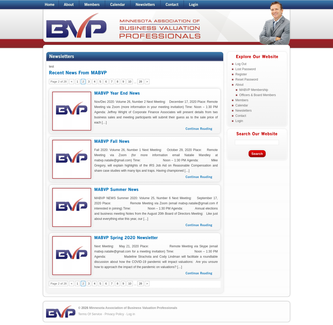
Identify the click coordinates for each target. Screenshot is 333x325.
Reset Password (246, 79)
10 (129, 81)
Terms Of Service (90, 314)
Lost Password (245, 69)
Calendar (241, 105)
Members (241, 100)
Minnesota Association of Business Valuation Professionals (133, 308)
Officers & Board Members (257, 95)
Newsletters (243, 110)
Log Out (241, 64)
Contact (240, 116)
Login (239, 121)
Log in (131, 314)
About (239, 84)
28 (140, 81)
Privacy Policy (114, 314)
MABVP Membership (253, 90)
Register (241, 74)
